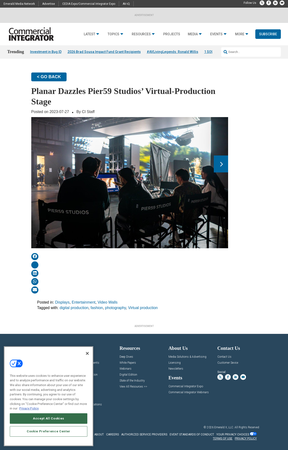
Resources (141, 34)
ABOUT (99, 434)
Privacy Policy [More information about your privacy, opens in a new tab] (29, 408)
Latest (89, 34)
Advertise (48, 3)
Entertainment (83, 302)
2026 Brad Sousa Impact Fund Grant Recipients (104, 52)
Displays (62, 302)
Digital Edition (128, 374)
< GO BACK (49, 76)
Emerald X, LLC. (224, 427)
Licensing (174, 362)
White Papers (128, 362)
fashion (97, 308)
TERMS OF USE (222, 438)
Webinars (125, 368)
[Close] (87, 353)
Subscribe (268, 34)
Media (193, 34)
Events (216, 34)
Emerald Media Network (19, 3)
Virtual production (143, 308)
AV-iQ (126, 3)
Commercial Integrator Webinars (188, 392)
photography (115, 308)
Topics (113, 34)
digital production (74, 308)
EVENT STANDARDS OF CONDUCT (192, 434)
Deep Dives (126, 356)
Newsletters (175, 368)
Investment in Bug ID (46, 52)
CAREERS (112, 434)
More (239, 34)
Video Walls (108, 302)
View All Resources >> (133, 386)
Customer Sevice (227, 362)
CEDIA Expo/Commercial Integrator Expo (88, 3)
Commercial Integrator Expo (185, 386)
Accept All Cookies (48, 418)
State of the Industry (132, 380)
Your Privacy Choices (232, 434)
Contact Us (224, 356)
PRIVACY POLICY (246, 438)
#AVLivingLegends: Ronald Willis (172, 52)
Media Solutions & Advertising (187, 356)
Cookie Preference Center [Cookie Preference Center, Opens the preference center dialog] (48, 431)
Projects (171, 34)
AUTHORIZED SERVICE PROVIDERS (144, 434)
